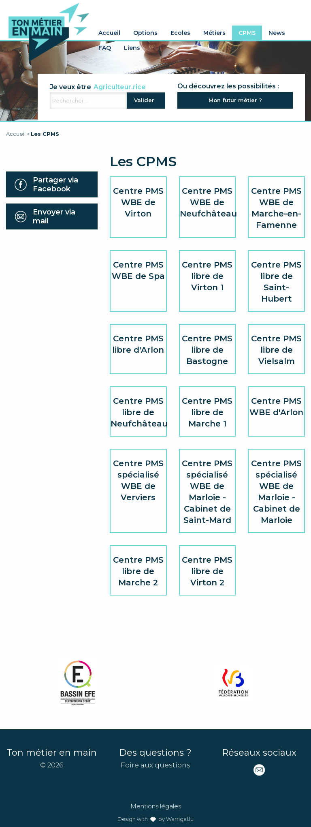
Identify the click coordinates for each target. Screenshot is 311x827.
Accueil (109, 32)
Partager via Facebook (55, 184)
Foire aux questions (155, 765)
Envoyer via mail (54, 216)
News (276, 32)
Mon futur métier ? (235, 100)
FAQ (104, 47)
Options (145, 32)
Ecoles (180, 32)
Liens (132, 47)
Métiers (214, 32)
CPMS (247, 32)
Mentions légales (155, 806)
